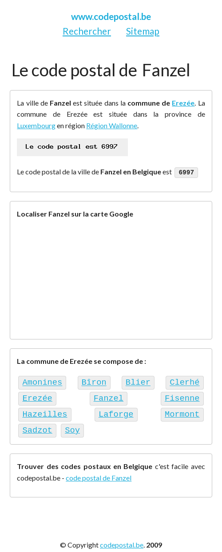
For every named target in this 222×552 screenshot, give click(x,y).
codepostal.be (121, 539)
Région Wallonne (111, 125)
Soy (72, 425)
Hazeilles (44, 410)
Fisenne (182, 395)
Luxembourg (36, 125)
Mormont (182, 410)
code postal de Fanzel (98, 472)
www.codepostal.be (111, 16)
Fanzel (108, 395)
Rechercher (87, 30)
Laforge (116, 410)
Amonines (42, 380)
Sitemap (142, 30)
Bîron (93, 380)
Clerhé (184, 380)
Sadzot (37, 425)
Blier (138, 380)
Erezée (183, 103)
